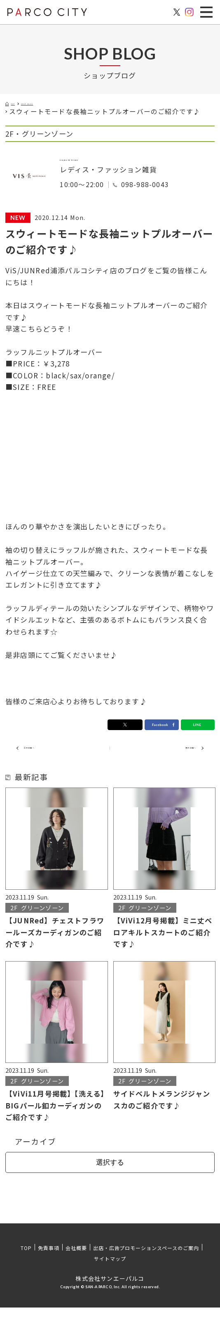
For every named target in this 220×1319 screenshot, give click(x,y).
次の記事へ (174, 757)
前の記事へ (46, 757)
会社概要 (76, 1259)
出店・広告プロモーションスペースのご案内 (146, 1259)
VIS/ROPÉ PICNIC (93, 164)
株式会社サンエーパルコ (109, 1290)
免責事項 (48, 1259)
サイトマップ (110, 1269)
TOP (26, 1259)
